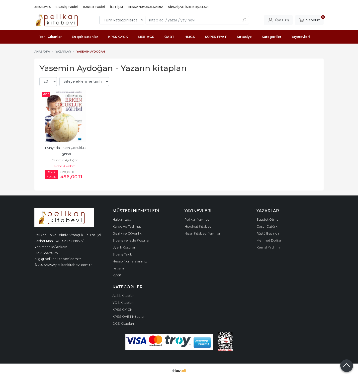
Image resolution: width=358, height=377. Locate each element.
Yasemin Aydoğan (65, 160)
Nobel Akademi (65, 166)
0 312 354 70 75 (46, 253)
